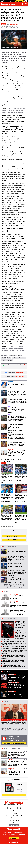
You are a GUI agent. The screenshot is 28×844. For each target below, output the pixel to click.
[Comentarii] (20, 367)
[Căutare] (22, 4)
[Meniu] (25, 4)
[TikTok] (17, 808)
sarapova (22, 358)
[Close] (26, 828)
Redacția (14, 811)
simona (15, 358)
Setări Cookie (14, 825)
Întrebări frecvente (14, 820)
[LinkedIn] (21, 808)
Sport (4, 24)
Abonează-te (19, 1)
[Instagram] (14, 808)
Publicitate (14, 813)
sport (20, 355)
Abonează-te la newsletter (14, 743)
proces (4, 360)
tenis (9, 358)
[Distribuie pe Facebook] (8, 367)
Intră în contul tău (14, 536)
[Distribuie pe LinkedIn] (14, 367)
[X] (7, 808)
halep (4, 358)
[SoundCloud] (24, 808)
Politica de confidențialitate (14, 815)
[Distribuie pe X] (11, 367)
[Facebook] (4, 808)
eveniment (12, 355)
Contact (14, 822)
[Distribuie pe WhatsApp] (17, 367)
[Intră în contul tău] (25, 1)
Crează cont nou (14, 540)
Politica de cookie (14, 818)
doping (10, 360)
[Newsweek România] (11, 4)
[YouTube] (11, 808)
